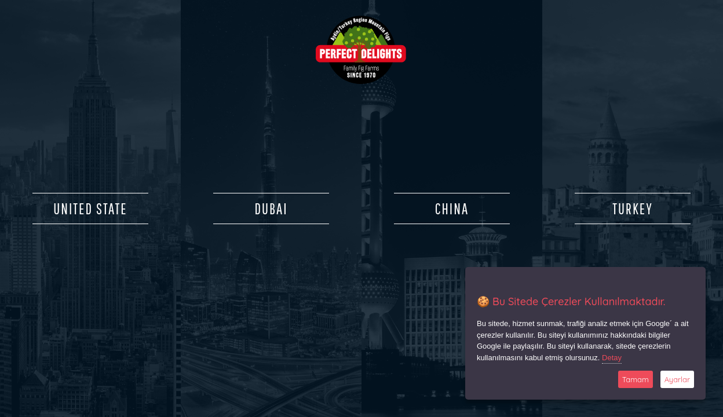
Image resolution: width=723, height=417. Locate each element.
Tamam (635, 379)
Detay (612, 357)
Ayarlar (677, 379)
